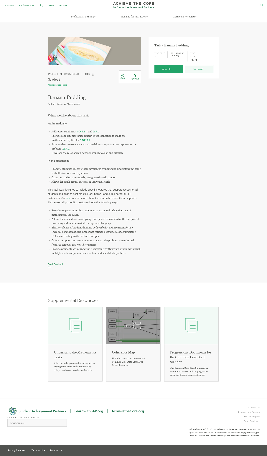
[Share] (122, 76)
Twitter (244, 450)
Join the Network (26, 5)
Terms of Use (38, 450)
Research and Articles (249, 412)
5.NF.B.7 (82, 131)
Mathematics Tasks (57, 85)
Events (51, 5)
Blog (41, 5)
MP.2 (96, 131)
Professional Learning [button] (82, 16)
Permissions (56, 450)
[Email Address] (37, 423)
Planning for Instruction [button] (133, 16)
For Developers (252, 416)
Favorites (63, 5)
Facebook (258, 450)
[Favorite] (134, 77)
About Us (9, 5)
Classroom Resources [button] (184, 16)
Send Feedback (252, 421)
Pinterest (251, 450)
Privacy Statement (17, 450)
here (68, 198)
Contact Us (254, 407)
